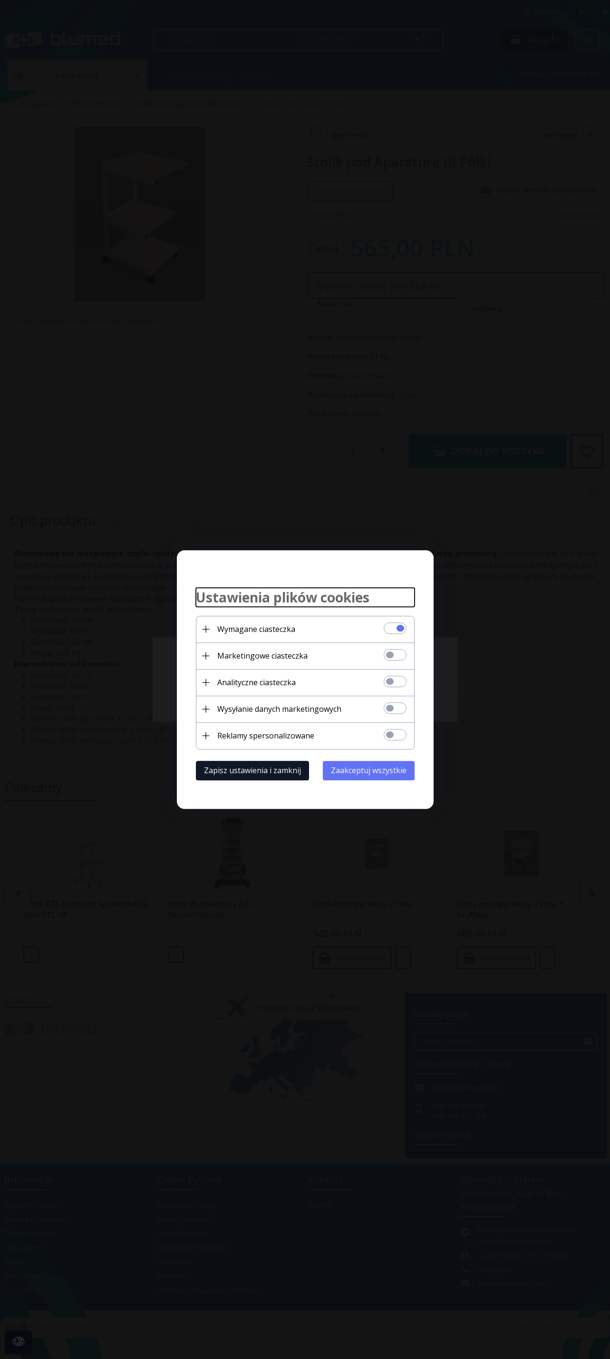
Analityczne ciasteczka (256, 682)
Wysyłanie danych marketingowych (279, 709)
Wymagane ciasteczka (256, 629)
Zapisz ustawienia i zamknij (252, 770)
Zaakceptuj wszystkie (369, 770)
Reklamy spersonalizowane (265, 735)
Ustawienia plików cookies (282, 597)
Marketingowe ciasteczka (262, 655)
